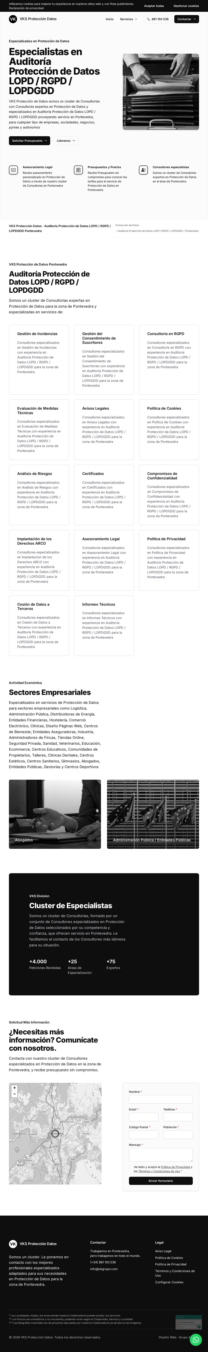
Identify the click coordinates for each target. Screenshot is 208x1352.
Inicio (110, 19)
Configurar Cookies (169, 1282)
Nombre (135, 1091)
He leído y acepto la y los (163, 1169)
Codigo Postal (139, 1127)
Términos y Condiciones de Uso (159, 1171)
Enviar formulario (161, 1180)
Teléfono (170, 1109)
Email (134, 1109)
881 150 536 (158, 19)
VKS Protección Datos (33, 19)
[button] (55, 1134)
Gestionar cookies (186, 6)
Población (171, 1127)
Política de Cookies (169, 1258)
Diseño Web (167, 1337)
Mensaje (136, 1144)
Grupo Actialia (189, 1337)
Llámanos (66, 140)
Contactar (187, 19)
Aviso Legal (163, 1251)
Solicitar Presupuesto (29, 140)
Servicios (129, 19)
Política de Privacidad (175, 1167)
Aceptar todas (154, 6)
